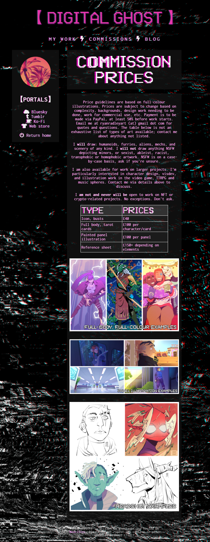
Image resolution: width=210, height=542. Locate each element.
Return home (38, 135)
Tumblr (38, 116)
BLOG (153, 39)
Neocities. (78, 532)
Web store (40, 126)
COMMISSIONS (111, 39)
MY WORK (63, 39)
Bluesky (40, 112)
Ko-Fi (39, 121)
